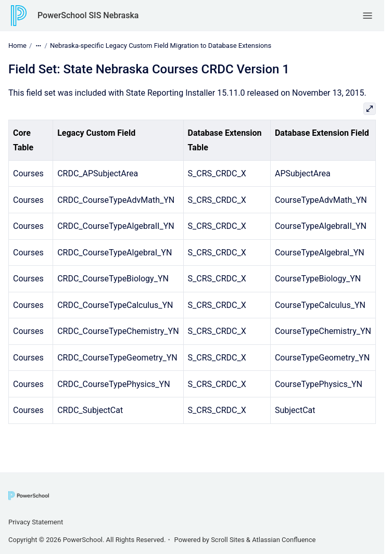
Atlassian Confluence (283, 540)
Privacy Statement (35, 522)
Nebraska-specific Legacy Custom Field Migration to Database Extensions (160, 45)
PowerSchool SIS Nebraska (87, 15)
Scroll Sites (228, 540)
